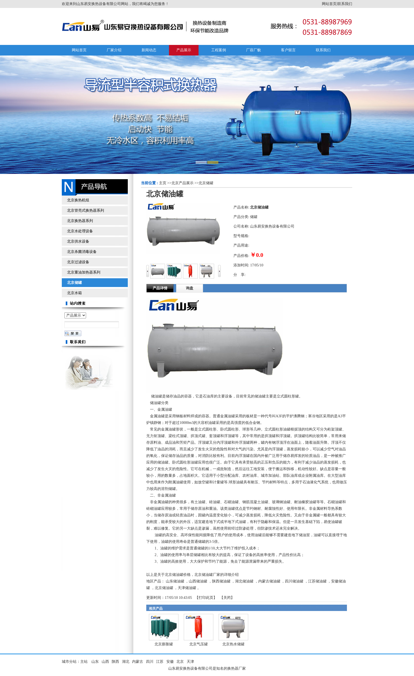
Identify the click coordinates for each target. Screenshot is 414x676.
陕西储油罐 (221, 581)
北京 (180, 662)
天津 (190, 662)
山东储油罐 (175, 581)
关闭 (227, 598)
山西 (105, 662)
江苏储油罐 (317, 581)
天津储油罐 (187, 588)
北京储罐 (206, 183)
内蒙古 (137, 662)
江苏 (159, 662)
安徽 (170, 662)
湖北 (125, 662)
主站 (84, 662)
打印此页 (206, 598)
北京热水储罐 (233, 644)
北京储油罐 (164, 588)
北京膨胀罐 (163, 644)
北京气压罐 (198, 644)
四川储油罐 (294, 581)
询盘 (189, 288)
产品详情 (160, 288)
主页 (162, 183)
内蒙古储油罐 (269, 581)
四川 (149, 662)
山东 (95, 662)
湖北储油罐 (244, 581)
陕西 (115, 662)
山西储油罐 (198, 581)
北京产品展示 (182, 183)
